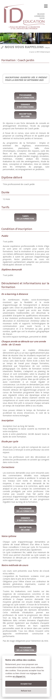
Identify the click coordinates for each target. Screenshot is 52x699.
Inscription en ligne (25, 115)
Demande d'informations (25, 105)
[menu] (45, 6)
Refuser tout (26, 691)
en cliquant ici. (19, 676)
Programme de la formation (25, 96)
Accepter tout (26, 684)
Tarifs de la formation (25, 217)
